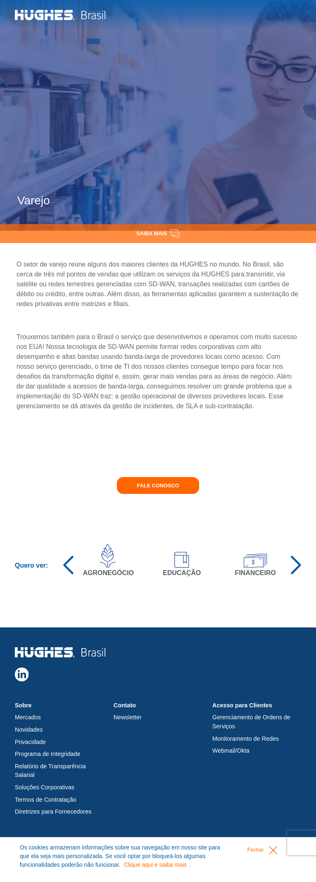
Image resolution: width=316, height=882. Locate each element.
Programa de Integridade (47, 754)
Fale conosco (158, 485)
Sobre (23, 705)
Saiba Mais (157, 233)
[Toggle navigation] (290, 14)
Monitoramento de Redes (245, 738)
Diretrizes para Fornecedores (53, 811)
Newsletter (128, 717)
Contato (125, 705)
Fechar (262, 850)
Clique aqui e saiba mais (155, 864)
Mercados (28, 717)
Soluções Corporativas (44, 787)
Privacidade (30, 742)
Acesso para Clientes (242, 705)
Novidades (29, 729)
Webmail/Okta (230, 750)
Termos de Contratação (46, 799)
